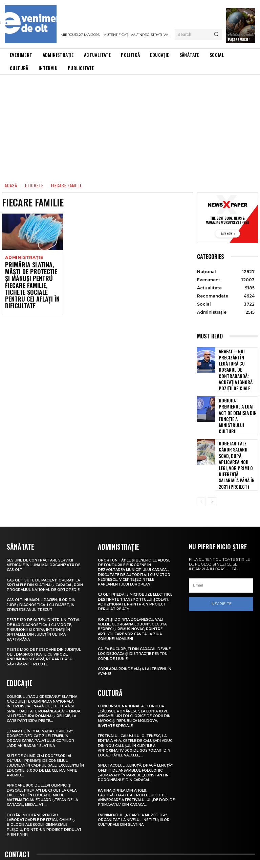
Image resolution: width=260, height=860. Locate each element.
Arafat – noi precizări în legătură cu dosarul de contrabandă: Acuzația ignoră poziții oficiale (238, 362)
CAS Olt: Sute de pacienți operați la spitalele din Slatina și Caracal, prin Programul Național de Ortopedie (45, 539)
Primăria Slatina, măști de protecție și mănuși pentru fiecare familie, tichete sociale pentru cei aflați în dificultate (32, 278)
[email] (221, 538)
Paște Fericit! (238, 39)
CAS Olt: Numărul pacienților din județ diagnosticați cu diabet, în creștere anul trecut (43, 561)
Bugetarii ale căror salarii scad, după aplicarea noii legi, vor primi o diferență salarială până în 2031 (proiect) (237, 427)
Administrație (23, 257)
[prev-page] (201, 454)
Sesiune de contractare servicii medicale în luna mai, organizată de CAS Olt (43, 516)
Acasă (11, 185)
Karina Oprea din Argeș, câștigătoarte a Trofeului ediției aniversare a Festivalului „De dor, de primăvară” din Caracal (136, 763)
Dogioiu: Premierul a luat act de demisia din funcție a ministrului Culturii (236, 395)
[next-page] (212, 454)
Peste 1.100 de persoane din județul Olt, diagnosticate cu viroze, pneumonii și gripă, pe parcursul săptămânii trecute (41, 613)
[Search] (216, 34)
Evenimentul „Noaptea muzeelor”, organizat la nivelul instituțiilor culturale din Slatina (136, 785)
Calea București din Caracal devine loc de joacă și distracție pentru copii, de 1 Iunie (134, 615)
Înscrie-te (221, 556)
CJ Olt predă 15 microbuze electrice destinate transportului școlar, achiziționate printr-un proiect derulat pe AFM (134, 561)
